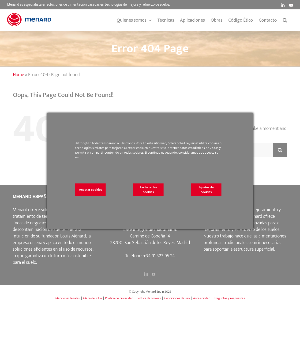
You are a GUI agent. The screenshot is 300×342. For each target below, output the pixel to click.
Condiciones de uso (177, 298)
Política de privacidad (119, 298)
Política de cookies (149, 298)
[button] (285, 20)
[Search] (280, 150)
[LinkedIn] (146, 274)
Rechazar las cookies (148, 190)
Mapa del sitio (92, 298)
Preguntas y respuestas (229, 298)
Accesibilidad (201, 298)
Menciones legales (67, 298)
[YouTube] (153, 274)
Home (18, 75)
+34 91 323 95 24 (159, 256)
